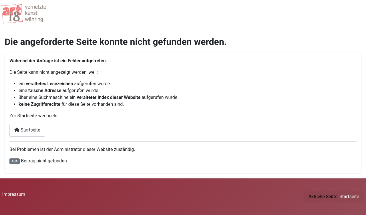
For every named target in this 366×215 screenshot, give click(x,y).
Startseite (27, 130)
